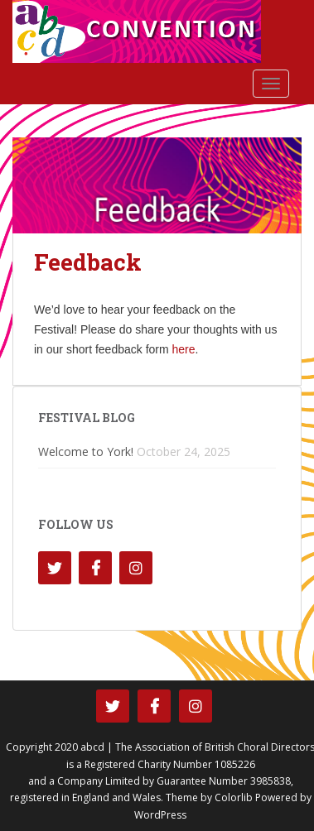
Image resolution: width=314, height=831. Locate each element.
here (184, 349)
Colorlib (234, 797)
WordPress (160, 815)
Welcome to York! (85, 451)
